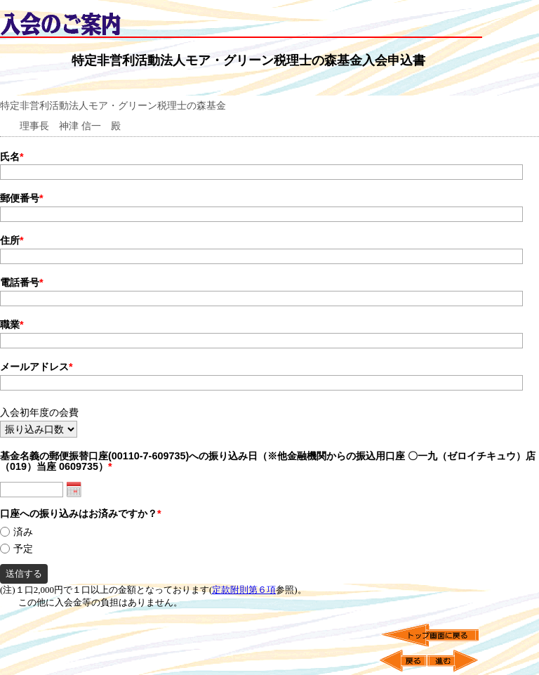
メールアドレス (36, 366)
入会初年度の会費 (39, 412)
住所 (12, 240)
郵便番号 (22, 198)
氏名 (12, 156)
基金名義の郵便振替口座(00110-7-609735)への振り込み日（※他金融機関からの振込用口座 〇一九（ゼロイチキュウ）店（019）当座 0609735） (267, 461)
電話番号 (22, 282)
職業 (12, 324)
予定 (23, 549)
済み (23, 532)
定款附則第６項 (244, 589)
